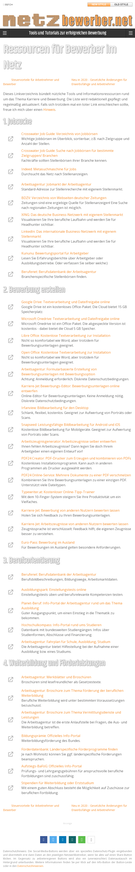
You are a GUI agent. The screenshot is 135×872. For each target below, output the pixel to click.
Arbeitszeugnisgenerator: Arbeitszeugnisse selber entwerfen (68, 441)
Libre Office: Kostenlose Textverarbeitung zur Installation (65, 335)
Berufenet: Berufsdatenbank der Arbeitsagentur (58, 271)
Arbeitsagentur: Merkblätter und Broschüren (56, 677)
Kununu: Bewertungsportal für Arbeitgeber (55, 253)
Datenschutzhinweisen (30, 866)
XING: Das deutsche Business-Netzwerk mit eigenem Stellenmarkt (72, 214)
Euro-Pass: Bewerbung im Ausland (47, 542)
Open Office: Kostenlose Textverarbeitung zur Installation (66, 352)
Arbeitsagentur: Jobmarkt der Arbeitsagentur (56, 184)
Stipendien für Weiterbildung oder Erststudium (57, 783)
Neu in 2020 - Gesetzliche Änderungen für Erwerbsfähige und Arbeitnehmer (99, 82)
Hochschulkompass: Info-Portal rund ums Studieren (61, 625)
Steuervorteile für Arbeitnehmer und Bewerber (31, 82)
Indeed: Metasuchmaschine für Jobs (48, 169)
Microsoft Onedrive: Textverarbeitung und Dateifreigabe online (70, 318)
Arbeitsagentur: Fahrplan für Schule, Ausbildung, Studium (65, 641)
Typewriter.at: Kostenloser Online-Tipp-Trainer (58, 492)
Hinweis (49, 109)
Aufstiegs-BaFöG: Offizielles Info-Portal (51, 766)
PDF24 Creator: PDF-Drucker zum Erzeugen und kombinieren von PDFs (76, 458)
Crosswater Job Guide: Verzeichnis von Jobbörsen (59, 134)
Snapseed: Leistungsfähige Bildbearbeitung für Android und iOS (70, 424)
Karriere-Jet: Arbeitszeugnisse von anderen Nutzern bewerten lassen (74, 524)
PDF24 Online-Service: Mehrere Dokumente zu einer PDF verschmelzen (76, 475)
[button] (43, 839)
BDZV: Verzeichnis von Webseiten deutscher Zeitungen (63, 198)
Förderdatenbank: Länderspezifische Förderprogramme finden (69, 749)
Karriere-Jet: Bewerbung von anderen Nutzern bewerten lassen (70, 510)
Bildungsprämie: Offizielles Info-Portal (50, 735)
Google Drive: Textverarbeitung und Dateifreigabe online (65, 302)
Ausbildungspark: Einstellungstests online (53, 589)
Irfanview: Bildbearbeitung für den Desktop (54, 408)
